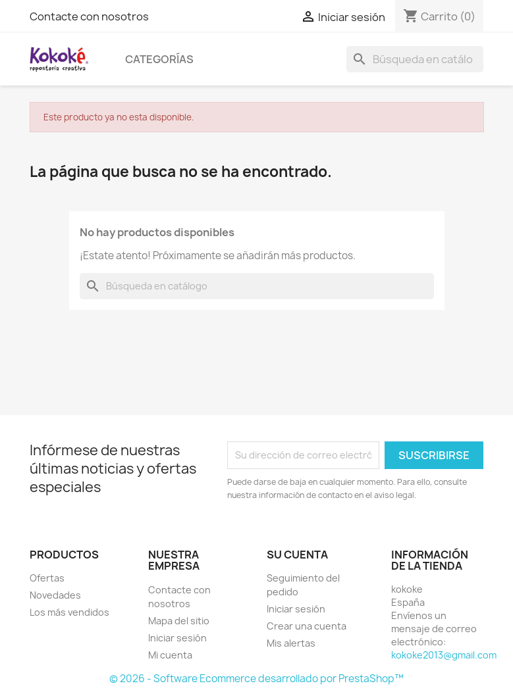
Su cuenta (297, 554)
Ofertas (47, 578)
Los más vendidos (69, 612)
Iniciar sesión (177, 638)
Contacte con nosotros (89, 16)
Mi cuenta (170, 655)
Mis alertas (291, 643)
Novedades (55, 595)
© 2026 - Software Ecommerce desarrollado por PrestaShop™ (256, 678)
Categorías (159, 59)
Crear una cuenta (306, 626)
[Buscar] (414, 59)
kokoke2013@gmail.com (444, 655)
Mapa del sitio (178, 620)
